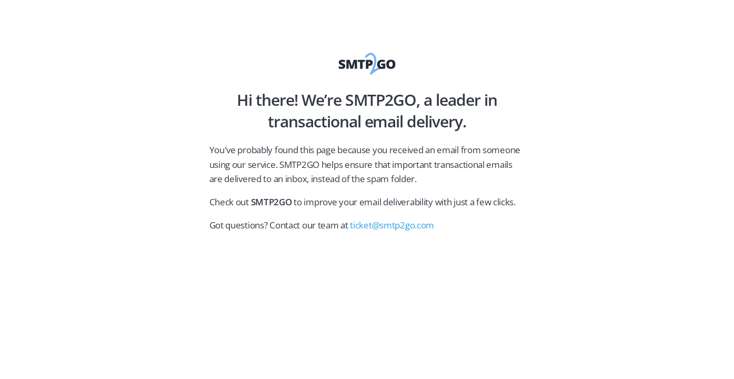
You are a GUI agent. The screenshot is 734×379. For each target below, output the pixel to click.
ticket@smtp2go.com (392, 225)
